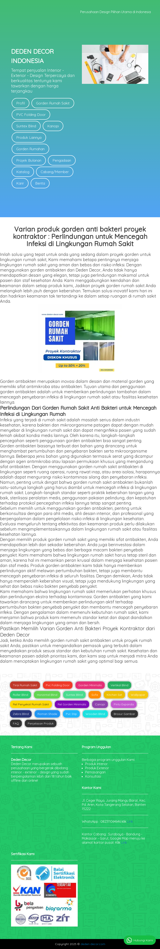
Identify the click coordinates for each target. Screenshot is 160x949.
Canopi (100, 704)
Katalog (22, 172)
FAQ (16, 723)
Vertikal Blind (119, 685)
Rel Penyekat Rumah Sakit (31, 704)
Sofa (94, 695)
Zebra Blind (21, 714)
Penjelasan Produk (41, 723)
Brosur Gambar (124, 714)
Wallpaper (138, 695)
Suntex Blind (26, 126)
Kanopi (53, 126)
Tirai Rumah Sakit (25, 685)
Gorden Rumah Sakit (53, 103)
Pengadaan (61, 160)
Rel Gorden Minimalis (72, 704)
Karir (20, 183)
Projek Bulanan (28, 160)
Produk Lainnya (28, 137)
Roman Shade (47, 714)
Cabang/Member (55, 172)
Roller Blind (20, 695)
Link (130, 821)
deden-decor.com (93, 944)
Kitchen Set (114, 695)
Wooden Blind (95, 714)
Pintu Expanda (124, 704)
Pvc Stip (71, 714)
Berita (40, 183)
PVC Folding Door (31, 114)
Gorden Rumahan (30, 149)
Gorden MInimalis (90, 685)
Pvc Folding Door (58, 685)
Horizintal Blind (47, 695)
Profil (20, 103)
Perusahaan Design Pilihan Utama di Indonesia (115, 12)
